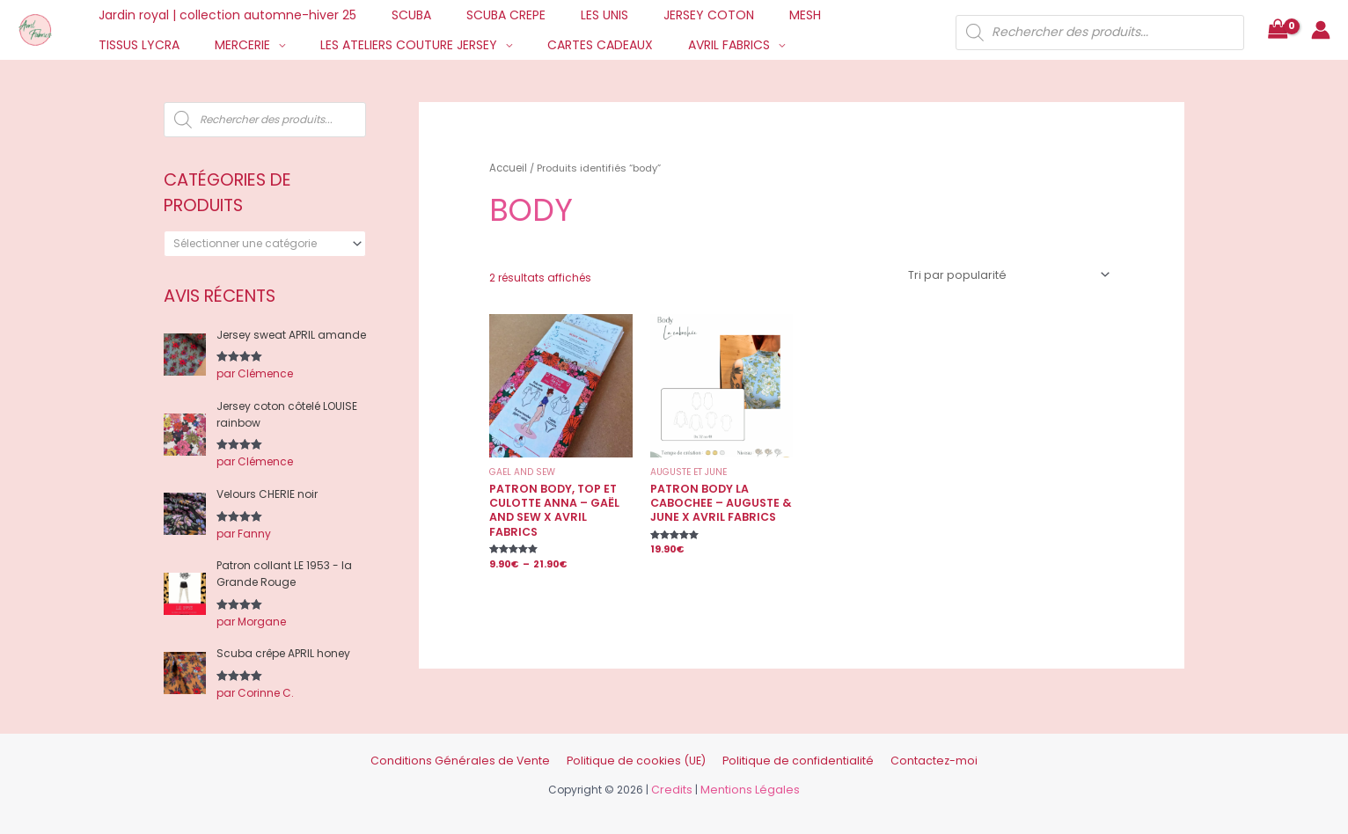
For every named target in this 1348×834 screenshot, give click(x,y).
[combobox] (265, 243)
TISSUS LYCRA (828, 15)
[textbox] (258, 244)
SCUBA (395, 15)
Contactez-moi (908, 755)
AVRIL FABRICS (576, 45)
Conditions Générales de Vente (481, 755)
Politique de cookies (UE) (639, 755)
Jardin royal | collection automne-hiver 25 (222, 15)
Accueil (507, 167)
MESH (747, 15)
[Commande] (1011, 272)
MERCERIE (121, 45)
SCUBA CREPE (479, 15)
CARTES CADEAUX (457, 45)
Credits (675, 783)
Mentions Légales (749, 783)
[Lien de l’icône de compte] (1320, 30)
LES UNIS (567, 15)
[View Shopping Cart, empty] (1277, 30)
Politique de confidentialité (785, 755)
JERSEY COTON (661, 15)
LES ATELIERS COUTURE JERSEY (276, 45)
